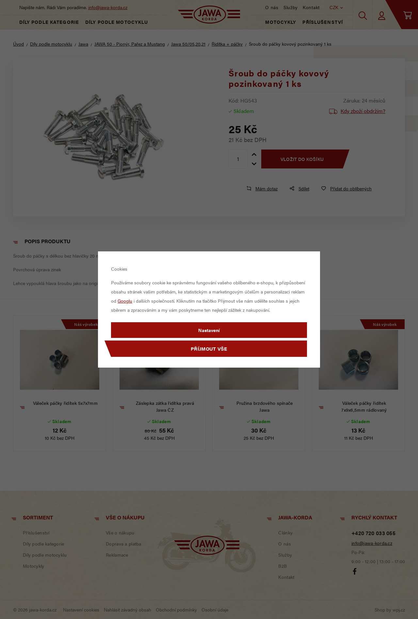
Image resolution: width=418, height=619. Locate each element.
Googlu (125, 300)
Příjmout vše (209, 348)
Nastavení (209, 330)
